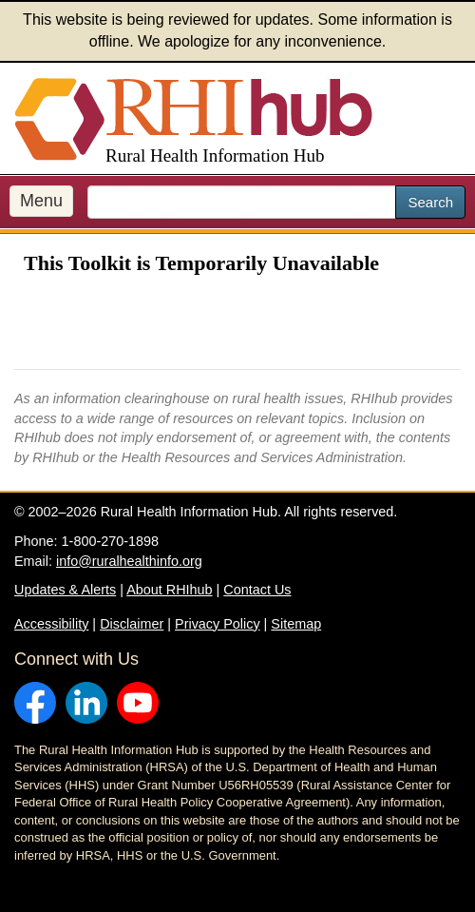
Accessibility (51, 623)
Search (430, 202)
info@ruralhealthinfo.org (129, 561)
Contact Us (257, 589)
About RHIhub (169, 589)
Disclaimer (131, 623)
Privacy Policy (217, 623)
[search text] (241, 202)
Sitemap (296, 623)
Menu (41, 200)
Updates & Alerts (65, 589)
